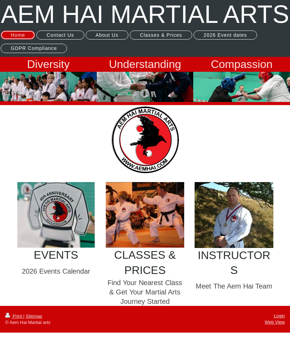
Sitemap (34, 316)
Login (279, 315)
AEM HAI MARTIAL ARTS (145, 14)
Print (14, 316)
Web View (275, 322)
